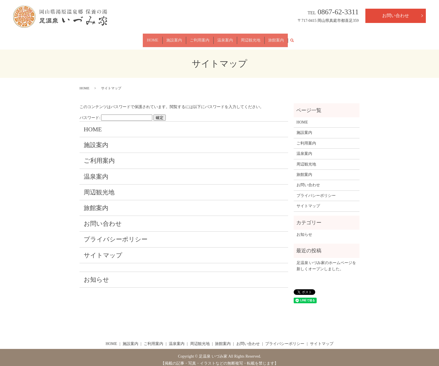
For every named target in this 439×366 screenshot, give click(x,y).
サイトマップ (103, 250)
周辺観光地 (250, 38)
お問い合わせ (395, 15)
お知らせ (96, 274)
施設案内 (174, 38)
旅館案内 (276, 38)
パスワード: (116, 113)
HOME (152, 38)
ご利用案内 (199, 38)
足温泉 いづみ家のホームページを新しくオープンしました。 (326, 261)
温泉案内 (225, 38)
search (294, 38)
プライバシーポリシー (116, 234)
